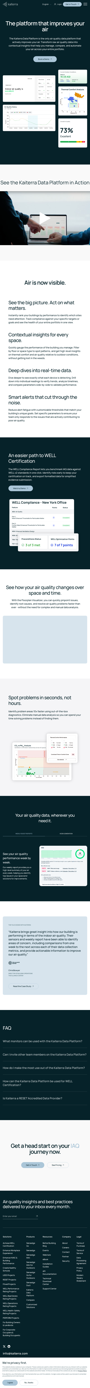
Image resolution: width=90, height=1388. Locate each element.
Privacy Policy (82, 1371)
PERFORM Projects (11, 1318)
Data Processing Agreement (81, 1260)
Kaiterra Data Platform (30, 1293)
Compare (30, 1300)
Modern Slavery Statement (81, 1278)
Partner (65, 1256)
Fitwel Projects (9, 1284)
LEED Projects (9, 1275)
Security (66, 1261)
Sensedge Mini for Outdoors (30, 1265)
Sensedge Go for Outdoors (30, 1275)
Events (46, 1250)
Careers (65, 1247)
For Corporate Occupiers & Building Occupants (11, 1332)
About (65, 1243)
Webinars (47, 1255)
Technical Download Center (47, 1281)
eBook (45, 1259)
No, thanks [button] (28, 1383)
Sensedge (30, 1250)
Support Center (49, 1288)
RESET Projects (9, 1279)
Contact (66, 1252)
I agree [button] (10, 1383)
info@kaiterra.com (15, 1353)
